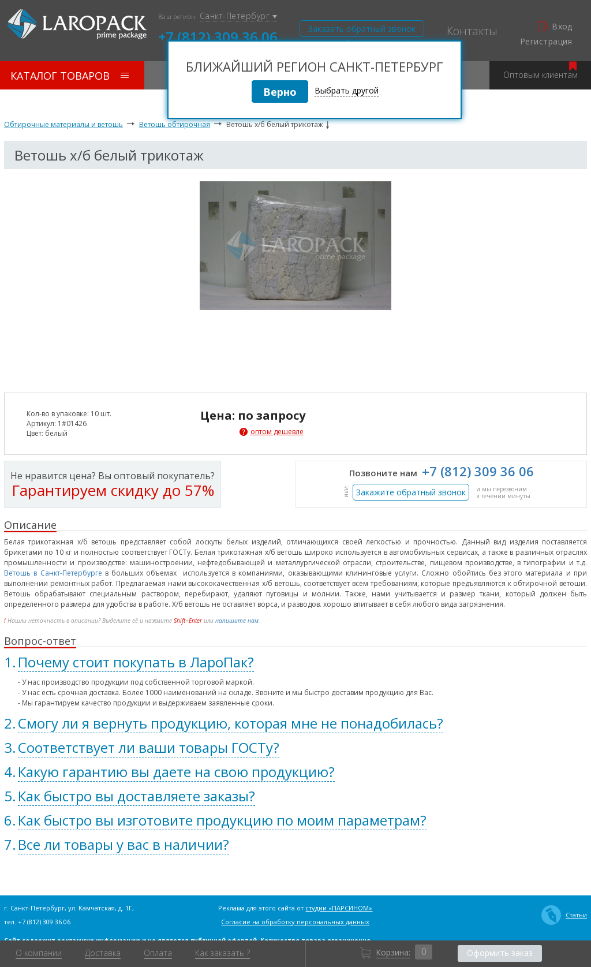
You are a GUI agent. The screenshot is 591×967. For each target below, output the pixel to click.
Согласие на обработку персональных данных (295, 921)
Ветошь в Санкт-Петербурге (53, 573)
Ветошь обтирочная (174, 124)
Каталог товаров (69, 76)
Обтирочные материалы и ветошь (63, 124)
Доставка (103, 953)
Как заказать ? (222, 953)
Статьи (564, 915)
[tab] (295, 662)
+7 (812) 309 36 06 (218, 35)
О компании (39, 953)
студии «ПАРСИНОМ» (338, 907)
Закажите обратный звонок (411, 492)
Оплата (158, 953)
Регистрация (546, 41)
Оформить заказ (500, 952)
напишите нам (237, 621)
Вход (555, 26)
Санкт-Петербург (238, 16)
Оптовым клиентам (540, 70)
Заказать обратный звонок (362, 28)
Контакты (472, 31)
